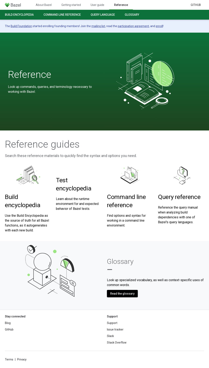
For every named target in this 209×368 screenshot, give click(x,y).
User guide (97, 5)
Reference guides (42, 144)
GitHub (196, 5)
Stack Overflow (117, 342)
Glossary (132, 14)
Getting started (71, 5)
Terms (9, 359)
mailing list (98, 26)
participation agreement (133, 26)
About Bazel (44, 5)
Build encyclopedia (19, 14)
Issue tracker (115, 329)
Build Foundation (21, 26)
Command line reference (62, 14)
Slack (110, 336)
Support (112, 323)
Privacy (22, 359)
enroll (159, 26)
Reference (29, 74)
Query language (103, 14)
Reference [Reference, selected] (121, 5)
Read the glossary (122, 293)
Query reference (179, 196)
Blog (8, 323)
